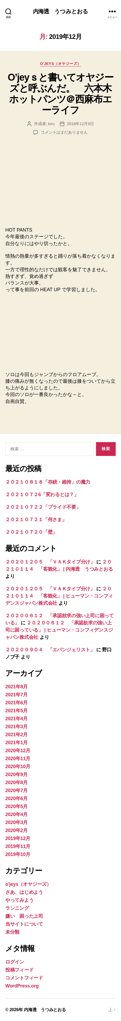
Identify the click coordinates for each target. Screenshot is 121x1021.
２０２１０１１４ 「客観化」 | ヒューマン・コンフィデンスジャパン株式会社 (59, 596)
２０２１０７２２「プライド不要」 (43, 507)
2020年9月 (16, 774)
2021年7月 (16, 694)
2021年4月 (16, 718)
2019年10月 (17, 854)
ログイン (14, 962)
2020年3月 (16, 822)
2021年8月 (16, 686)
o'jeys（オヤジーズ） (60, 63)
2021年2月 (16, 734)
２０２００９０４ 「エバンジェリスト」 (50, 649)
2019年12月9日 (80, 123)
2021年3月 (16, 726)
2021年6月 (16, 702)
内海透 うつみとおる (60, 11)
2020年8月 (16, 782)
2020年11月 (17, 758)
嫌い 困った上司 (24, 916)
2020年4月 (16, 814)
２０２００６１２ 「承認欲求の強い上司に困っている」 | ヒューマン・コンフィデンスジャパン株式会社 (59, 630)
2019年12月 (17, 838)
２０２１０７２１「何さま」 (36, 519)
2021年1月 (16, 742)
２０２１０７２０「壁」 (31, 532)
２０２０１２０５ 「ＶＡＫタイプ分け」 (50, 562)
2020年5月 (16, 806)
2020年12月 (17, 750)
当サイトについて (24, 924)
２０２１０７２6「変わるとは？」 (42, 494)
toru (51, 123)
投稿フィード (19, 970)
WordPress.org (22, 986)
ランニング (17, 908)
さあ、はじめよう (24, 892)
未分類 (12, 932)
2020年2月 (16, 830)
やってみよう (19, 900)
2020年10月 (17, 766)
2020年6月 (16, 798)
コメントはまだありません (64, 132)
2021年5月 (16, 710)
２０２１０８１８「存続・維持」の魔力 (47, 482)
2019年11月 (17, 846)
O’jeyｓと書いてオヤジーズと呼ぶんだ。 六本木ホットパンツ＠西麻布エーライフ (60, 94)
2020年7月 (16, 790)
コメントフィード (24, 978)
